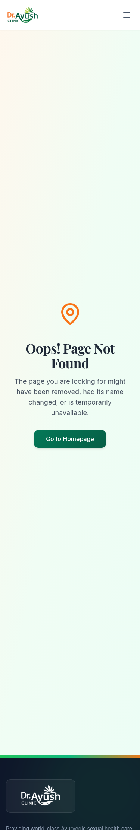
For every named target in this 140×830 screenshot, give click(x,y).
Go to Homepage (70, 439)
